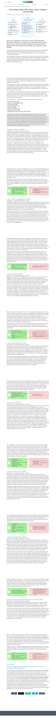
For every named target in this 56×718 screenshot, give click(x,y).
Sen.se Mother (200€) (13, 105)
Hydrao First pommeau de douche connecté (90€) (19, 112)
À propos (50, 714)
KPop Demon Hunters (23, 6)
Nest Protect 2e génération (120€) (15, 103)
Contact (46, 714)
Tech (9, 4)
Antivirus (50, 715)
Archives (46, 715)
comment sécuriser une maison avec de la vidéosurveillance (34, 678)
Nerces (11, 15)
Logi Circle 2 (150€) (12, 107)
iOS (17, 6)
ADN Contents (47, 717)
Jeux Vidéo (34, 4)
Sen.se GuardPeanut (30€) (14, 106)
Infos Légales (40, 714)
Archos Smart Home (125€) (14, 110)
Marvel (15, 6)
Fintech (46, 4)
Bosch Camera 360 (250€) (14, 109)
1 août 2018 (17, 15)
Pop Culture (21, 4)
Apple (11, 6)
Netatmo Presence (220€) (13, 102)
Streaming (29, 6)
